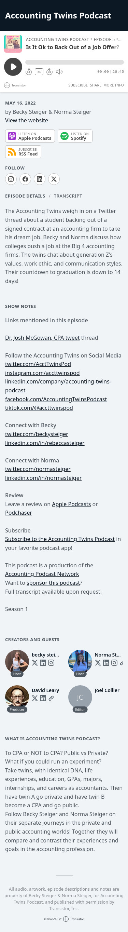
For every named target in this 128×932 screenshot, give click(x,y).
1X (39, 71)
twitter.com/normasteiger (38, 469)
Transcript (68, 196)
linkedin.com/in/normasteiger (43, 478)
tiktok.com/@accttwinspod (39, 407)
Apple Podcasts (71, 504)
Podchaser (18, 512)
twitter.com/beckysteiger (36, 434)
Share (96, 85)
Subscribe (78, 85)
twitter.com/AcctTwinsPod (38, 364)
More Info (113, 85)
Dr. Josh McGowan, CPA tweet (42, 337)
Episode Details (25, 196)
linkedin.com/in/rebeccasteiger (45, 443)
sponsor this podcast (53, 582)
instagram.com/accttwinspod (42, 373)
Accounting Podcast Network (42, 574)
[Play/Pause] (13, 44)
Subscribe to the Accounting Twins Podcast (60, 539)
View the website (26, 120)
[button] (74, 62)
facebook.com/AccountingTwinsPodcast (56, 399)
